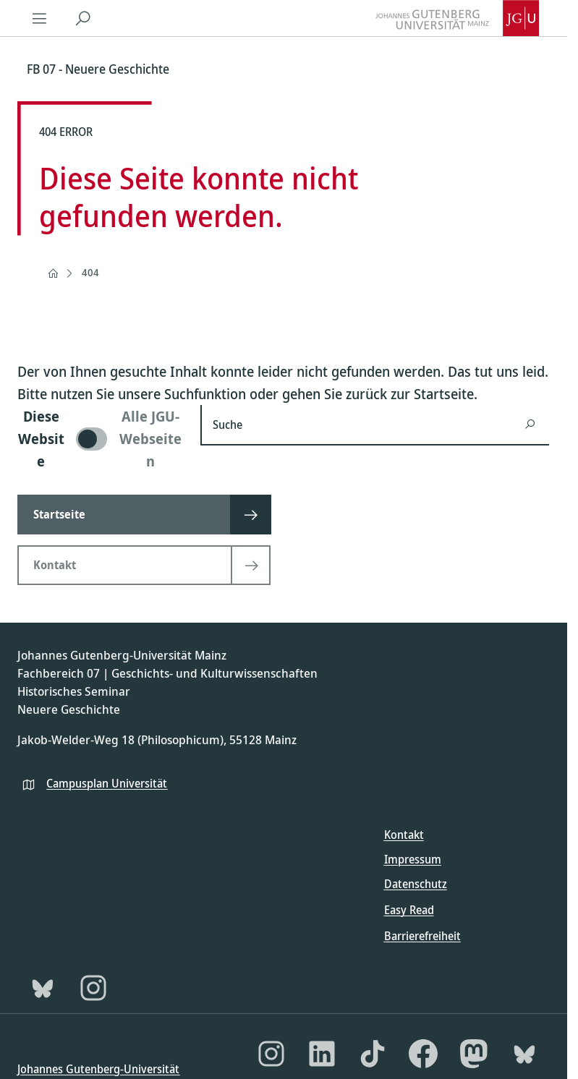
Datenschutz (415, 884)
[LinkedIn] (321, 1053)
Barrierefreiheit (422, 936)
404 (90, 272)
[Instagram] (93, 987)
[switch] (100, 438)
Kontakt (404, 835)
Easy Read (409, 910)
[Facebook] (423, 1053)
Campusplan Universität (106, 783)
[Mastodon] (473, 1053)
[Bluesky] (42, 987)
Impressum (412, 859)
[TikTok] (372, 1053)
